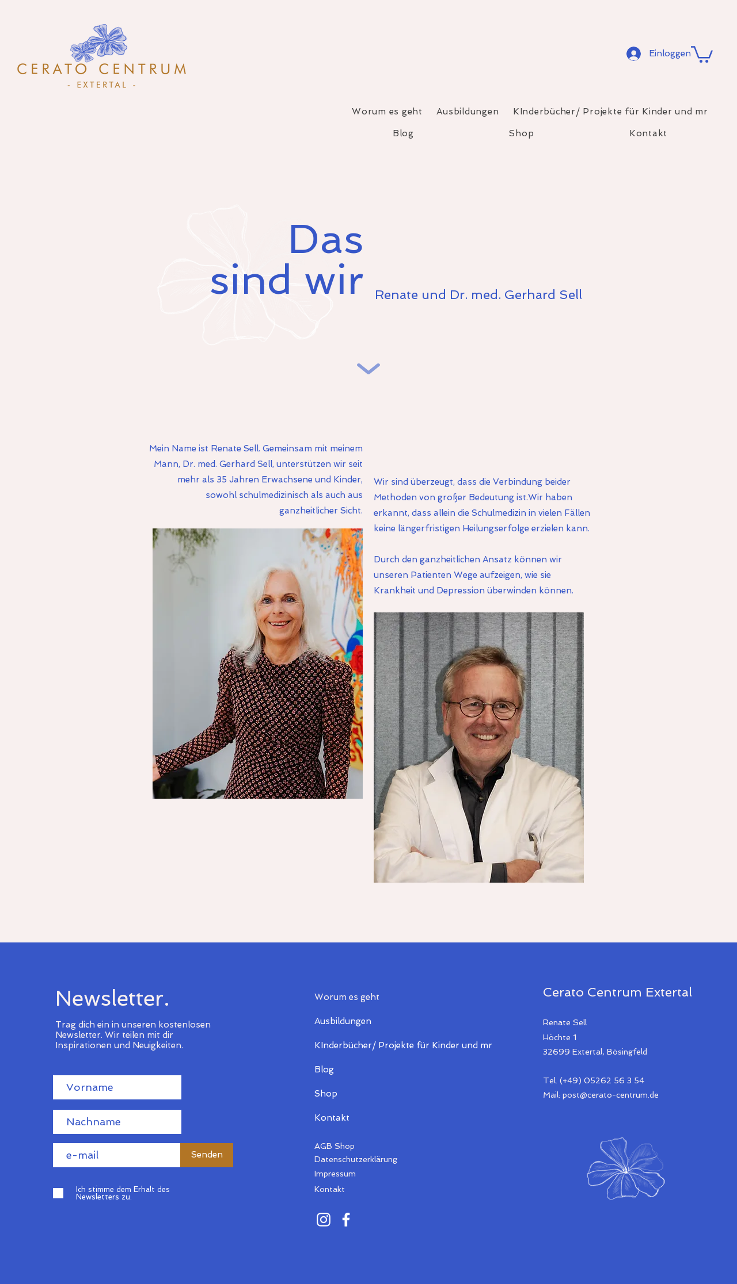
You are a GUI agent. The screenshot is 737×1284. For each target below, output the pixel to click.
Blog (324, 1069)
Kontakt (331, 1118)
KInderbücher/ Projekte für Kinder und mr (355, 1045)
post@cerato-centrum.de (611, 1094)
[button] (702, 53)
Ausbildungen (342, 1021)
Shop (325, 1093)
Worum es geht (346, 997)
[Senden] (206, 1155)
